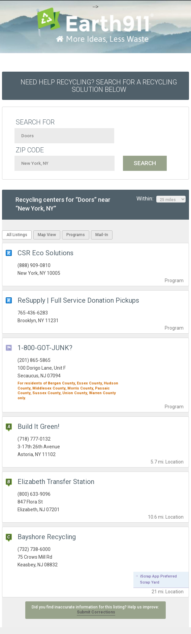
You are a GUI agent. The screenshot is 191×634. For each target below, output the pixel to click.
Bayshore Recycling (47, 537)
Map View (47, 234)
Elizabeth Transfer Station (56, 482)
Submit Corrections (96, 612)
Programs (75, 234)
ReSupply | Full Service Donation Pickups (78, 300)
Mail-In (101, 234)
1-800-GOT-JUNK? (45, 348)
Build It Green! (38, 426)
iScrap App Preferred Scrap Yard (158, 579)
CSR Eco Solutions (45, 253)
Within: (161, 198)
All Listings (16, 234)
